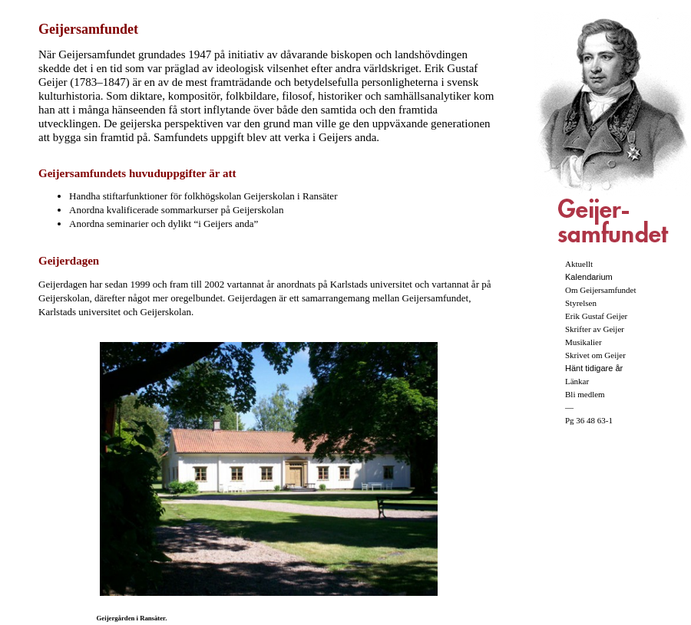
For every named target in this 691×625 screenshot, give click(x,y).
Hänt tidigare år (594, 368)
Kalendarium (589, 276)
